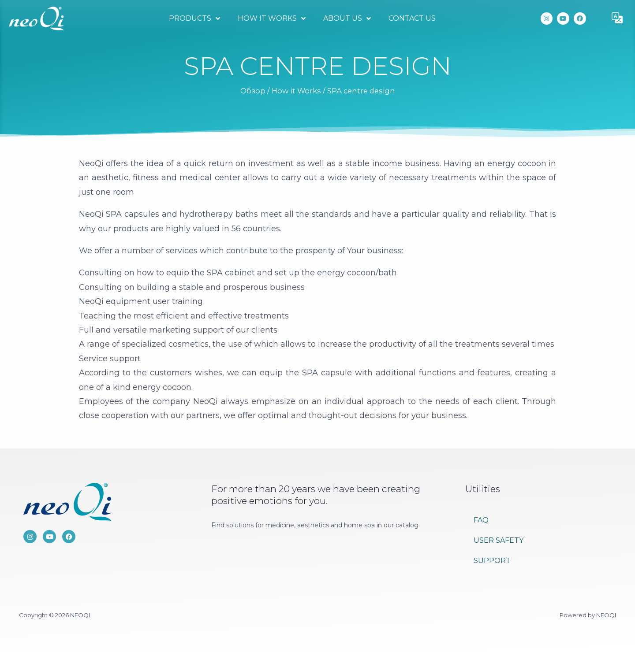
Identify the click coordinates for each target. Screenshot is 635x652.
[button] (617, 18)
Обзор (252, 90)
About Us (347, 18)
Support (492, 560)
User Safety (498, 540)
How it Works (272, 18)
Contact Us (412, 18)
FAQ (481, 520)
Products (194, 18)
